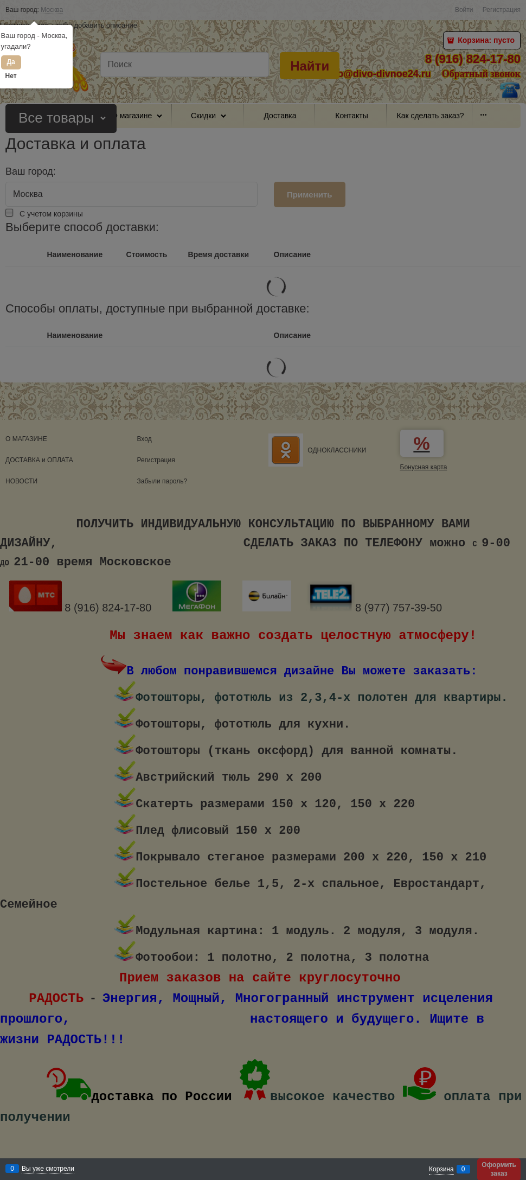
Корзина (441, 1169)
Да (11, 62)
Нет (11, 76)
